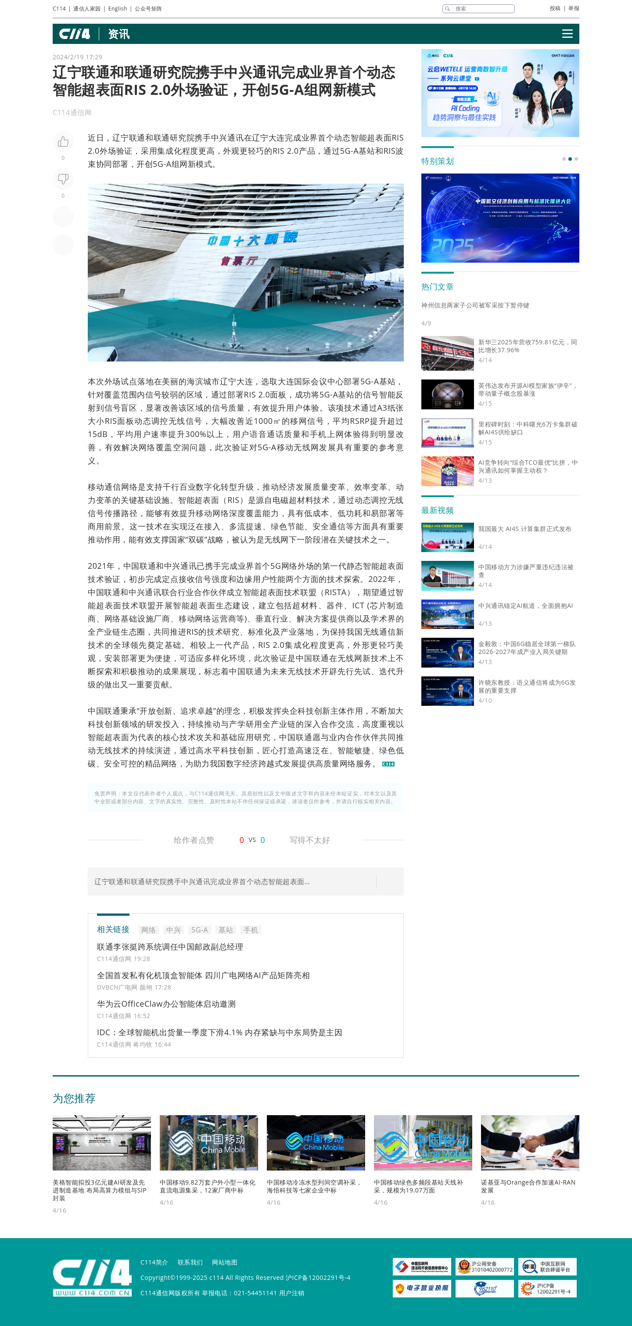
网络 (147, 447)
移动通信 (104, 486)
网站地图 (224, 1262)
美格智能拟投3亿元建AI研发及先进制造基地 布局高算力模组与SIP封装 (100, 1190)
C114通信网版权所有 (170, 1293)
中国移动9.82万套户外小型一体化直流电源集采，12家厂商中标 (207, 1186)
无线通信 (379, 631)
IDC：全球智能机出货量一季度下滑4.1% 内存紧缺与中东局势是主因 (219, 1032)
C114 (59, 8)
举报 (573, 8)
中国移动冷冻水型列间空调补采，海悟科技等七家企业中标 (315, 1186)
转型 (229, 486)
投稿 (555, 8)
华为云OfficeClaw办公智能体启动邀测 (166, 1003)
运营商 (224, 618)
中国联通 (139, 565)
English (117, 8)
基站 (367, 150)
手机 (318, 434)
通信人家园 (87, 8)
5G (275, 565)
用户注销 (292, 1293)
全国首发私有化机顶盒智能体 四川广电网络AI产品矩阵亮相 (203, 975)
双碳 (196, 539)
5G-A (349, 150)
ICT (358, 605)
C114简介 (154, 1262)
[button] (564, 159)
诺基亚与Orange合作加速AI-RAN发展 (528, 1186)
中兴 (219, 137)
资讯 (118, 33)
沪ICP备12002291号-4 (318, 1277)
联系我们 (190, 1262)
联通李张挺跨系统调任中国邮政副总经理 (170, 946)
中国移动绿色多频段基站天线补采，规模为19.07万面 (418, 1186)
